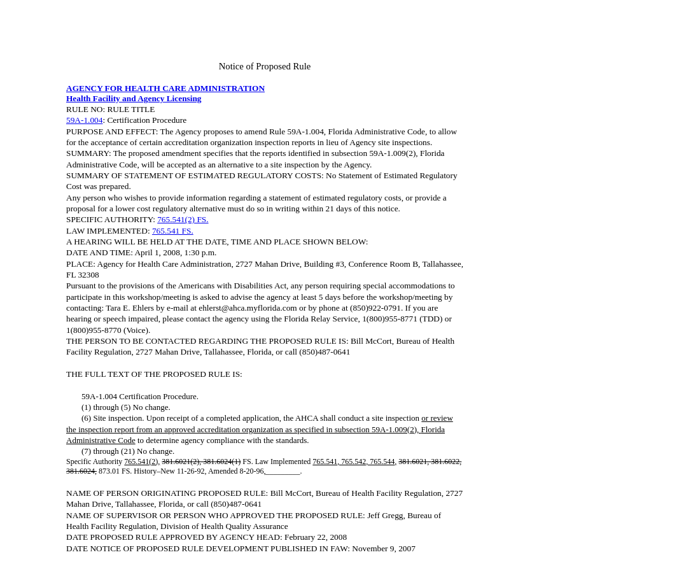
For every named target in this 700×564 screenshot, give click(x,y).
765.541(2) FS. (182, 219)
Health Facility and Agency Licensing (134, 98)
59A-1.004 (84, 120)
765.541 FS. (172, 231)
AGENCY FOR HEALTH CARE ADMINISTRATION (165, 88)
